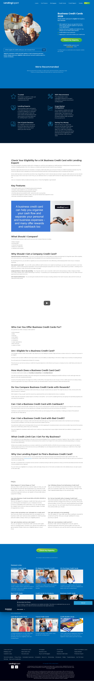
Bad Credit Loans (25, 651)
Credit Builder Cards (67, 617)
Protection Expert (78, 654)
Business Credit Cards (67, 593)
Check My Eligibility (71, 40)
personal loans (28, 458)
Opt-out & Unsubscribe (15, 659)
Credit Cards (62, 3)
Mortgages (53, 3)
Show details (20, 678)
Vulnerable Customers (28, 657)
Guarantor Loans (8, 654)
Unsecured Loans (8, 649)
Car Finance (44, 3)
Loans (36, 3)
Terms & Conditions (8, 657)
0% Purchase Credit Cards (69, 568)
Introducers (58, 657)
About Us (44, 657)
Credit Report (72, 3)
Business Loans (43, 651)
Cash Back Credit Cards (19, 617)
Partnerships (51, 657)
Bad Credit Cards (17, 593)
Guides (81, 3)
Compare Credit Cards (18, 568)
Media (64, 657)
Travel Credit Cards (42, 617)
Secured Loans (25, 654)
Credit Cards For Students (45, 593)
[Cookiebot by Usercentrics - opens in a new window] (8, 678)
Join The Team (79, 657)
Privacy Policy (18, 657)
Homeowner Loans (26, 649)
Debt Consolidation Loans (80, 649)
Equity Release (78, 651)
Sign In (87, 3)
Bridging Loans (7, 651)
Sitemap (6, 659)
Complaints (38, 657)
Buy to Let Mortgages (44, 654)
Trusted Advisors (71, 657)
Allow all (83, 672)
